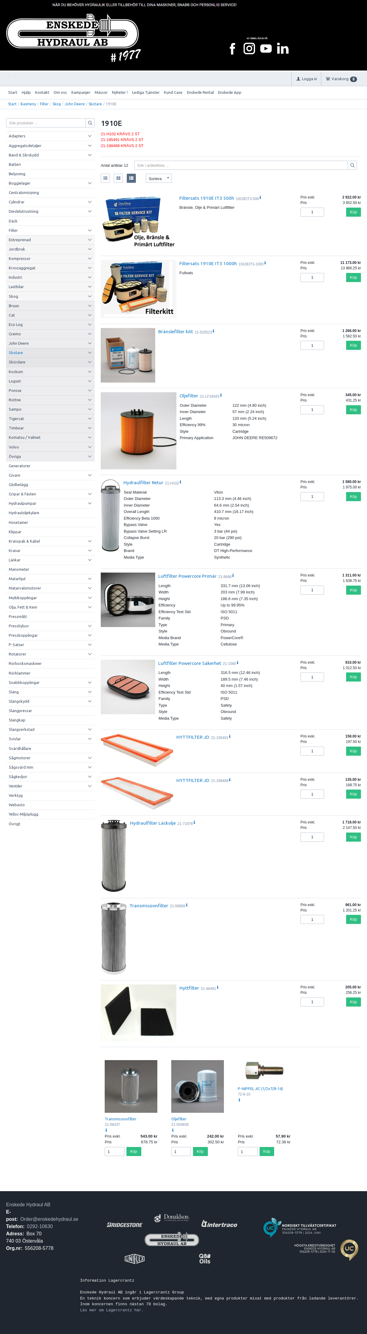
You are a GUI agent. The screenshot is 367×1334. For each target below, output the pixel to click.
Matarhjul (17, 579)
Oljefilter (188, 395)
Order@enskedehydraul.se (49, 1219)
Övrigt (14, 824)
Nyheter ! (120, 92)
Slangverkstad (21, 729)
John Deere (75, 104)
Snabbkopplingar (24, 682)
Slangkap (17, 720)
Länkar (15, 560)
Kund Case (173, 92)
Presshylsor (19, 626)
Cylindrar (17, 202)
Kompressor (20, 258)
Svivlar (15, 739)
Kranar (15, 550)
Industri (15, 277)
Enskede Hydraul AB (28, 1204)
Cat (12, 315)
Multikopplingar (23, 598)
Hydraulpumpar (22, 503)
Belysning (17, 174)
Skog (57, 104)
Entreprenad (20, 240)
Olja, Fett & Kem (23, 607)
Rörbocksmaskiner (25, 663)
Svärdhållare (20, 748)
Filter (44, 104)
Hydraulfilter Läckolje (153, 823)
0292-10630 (40, 1226)
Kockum (16, 372)
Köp (353, 212)
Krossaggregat (22, 268)
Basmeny (28, 104)
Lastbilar (16, 286)
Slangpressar (20, 710)
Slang (14, 692)
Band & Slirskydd (24, 155)
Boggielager (20, 183)
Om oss (60, 92)
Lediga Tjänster (146, 92)
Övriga (15, 456)
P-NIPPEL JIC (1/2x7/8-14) (260, 1088)
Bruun (14, 306)
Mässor (101, 92)
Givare (14, 475)
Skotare (95, 104)
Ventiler (15, 786)
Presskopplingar (23, 635)
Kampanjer (80, 92)
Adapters (17, 136)
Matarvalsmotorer (25, 588)
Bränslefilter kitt (175, 331)
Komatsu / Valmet (25, 437)
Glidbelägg (18, 484)
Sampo (15, 409)
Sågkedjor (18, 776)
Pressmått (18, 616)
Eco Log (16, 324)
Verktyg (16, 795)
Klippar (15, 532)
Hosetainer (18, 522)
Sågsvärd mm (21, 767)
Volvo (14, 447)
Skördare (17, 362)
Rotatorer (17, 654)
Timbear (16, 428)
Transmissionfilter (148, 905)
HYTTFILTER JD (192, 737)
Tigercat (16, 418)
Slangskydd (19, 701)
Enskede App (229, 92)
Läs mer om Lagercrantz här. (112, 1310)
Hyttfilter (189, 988)
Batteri (15, 164)
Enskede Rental (200, 92)
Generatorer (20, 466)
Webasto (17, 805)
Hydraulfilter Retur (143, 482)
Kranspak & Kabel (24, 541)
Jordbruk (17, 249)
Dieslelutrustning (23, 211)
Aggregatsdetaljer (25, 145)
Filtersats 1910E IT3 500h (206, 198)
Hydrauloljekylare (24, 513)
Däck (13, 221)
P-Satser (16, 644)
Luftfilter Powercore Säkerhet (189, 663)
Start (12, 92)
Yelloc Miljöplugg (23, 814)
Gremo (15, 334)
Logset (15, 381)
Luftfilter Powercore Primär (187, 576)
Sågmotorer (20, 758)
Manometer (19, 569)
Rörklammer (20, 673)
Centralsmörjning (24, 192)
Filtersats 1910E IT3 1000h (208, 263)
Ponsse (15, 390)
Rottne (15, 400)
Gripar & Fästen (22, 494)
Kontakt (42, 92)
